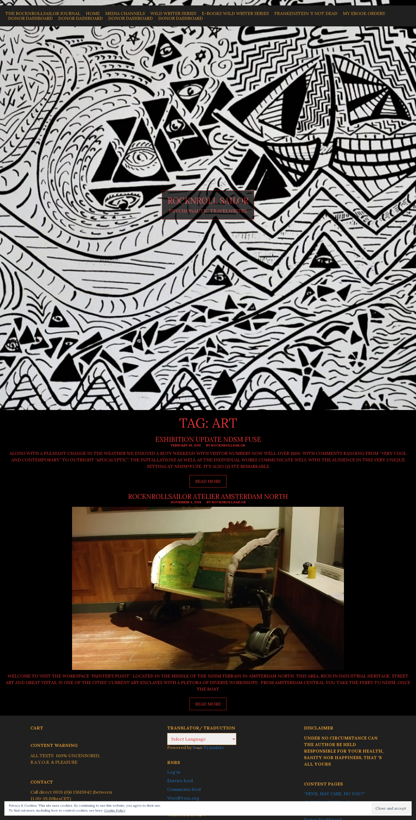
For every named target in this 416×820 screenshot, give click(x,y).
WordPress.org (183, 798)
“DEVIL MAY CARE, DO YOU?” (334, 793)
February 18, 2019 (186, 445)
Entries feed (180, 780)
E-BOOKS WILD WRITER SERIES (235, 13)
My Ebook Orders (364, 13)
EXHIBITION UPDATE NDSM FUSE (208, 439)
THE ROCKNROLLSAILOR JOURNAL (42, 13)
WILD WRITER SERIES (173, 13)
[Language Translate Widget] (201, 739)
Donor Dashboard (30, 18)
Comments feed (184, 789)
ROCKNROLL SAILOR (208, 201)
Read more (210, 482)
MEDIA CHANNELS (125, 13)
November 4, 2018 (185, 502)
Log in (173, 772)
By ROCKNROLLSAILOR (225, 445)
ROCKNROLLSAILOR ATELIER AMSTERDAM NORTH (208, 496)
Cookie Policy (114, 810)
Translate (208, 747)
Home (93, 13)
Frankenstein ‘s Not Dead (305, 13)
